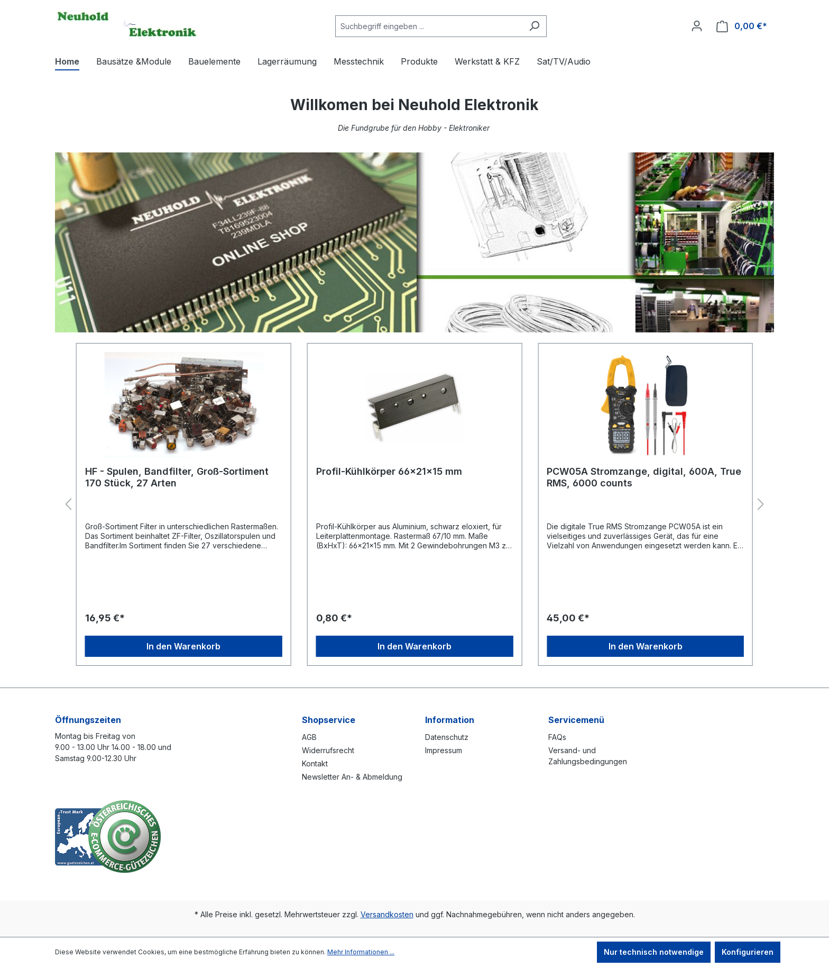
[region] (414, 504)
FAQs (557, 737)
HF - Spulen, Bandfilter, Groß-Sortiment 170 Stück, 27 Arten (177, 477)
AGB (309, 737)
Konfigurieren (747, 951)
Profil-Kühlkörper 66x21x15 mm (389, 471)
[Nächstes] (761, 504)
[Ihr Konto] (697, 26)
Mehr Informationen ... (360, 952)
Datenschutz (446, 737)
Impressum (443, 750)
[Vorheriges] (68, 504)
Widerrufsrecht (328, 750)
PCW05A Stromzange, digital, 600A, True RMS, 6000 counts (644, 477)
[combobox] (428, 26)
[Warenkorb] (742, 26)
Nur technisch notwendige (654, 951)
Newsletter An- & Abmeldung (352, 776)
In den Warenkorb (183, 646)
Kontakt (315, 763)
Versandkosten (387, 914)
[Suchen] (534, 26)
